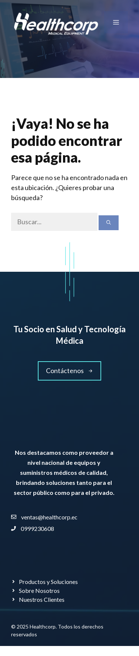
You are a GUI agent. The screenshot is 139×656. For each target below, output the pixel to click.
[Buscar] (109, 222)
